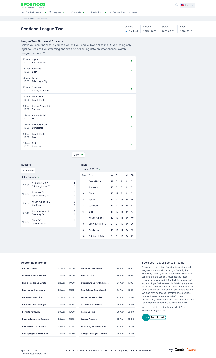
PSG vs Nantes (29, 268)
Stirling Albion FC (97, 224)
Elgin (91, 211)
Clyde (91, 193)
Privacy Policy (122, 350)
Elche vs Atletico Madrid (34, 275)
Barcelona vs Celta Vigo (34, 304)
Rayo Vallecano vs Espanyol (35, 319)
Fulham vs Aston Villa (91, 297)
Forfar (92, 199)
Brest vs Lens (87, 275)
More (78, 154)
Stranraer (93, 205)
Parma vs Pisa (88, 312)
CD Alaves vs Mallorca (92, 304)
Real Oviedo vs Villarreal (34, 326)
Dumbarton (94, 230)
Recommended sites (141, 350)
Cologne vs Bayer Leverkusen (95, 333)
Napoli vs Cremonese (91, 268)
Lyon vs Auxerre (89, 319)
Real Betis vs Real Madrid (93, 290)
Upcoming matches (35, 262)
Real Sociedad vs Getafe (34, 283)
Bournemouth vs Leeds (33, 290)
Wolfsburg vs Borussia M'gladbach (96, 326)
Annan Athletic (96, 218)
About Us (69, 350)
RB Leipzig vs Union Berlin (35, 333)
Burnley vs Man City (32, 297)
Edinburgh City (96, 236)
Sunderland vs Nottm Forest (94, 283)
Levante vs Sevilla (31, 312)
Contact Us (106, 350)
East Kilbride (95, 181)
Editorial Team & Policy (88, 350)
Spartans (93, 187)
